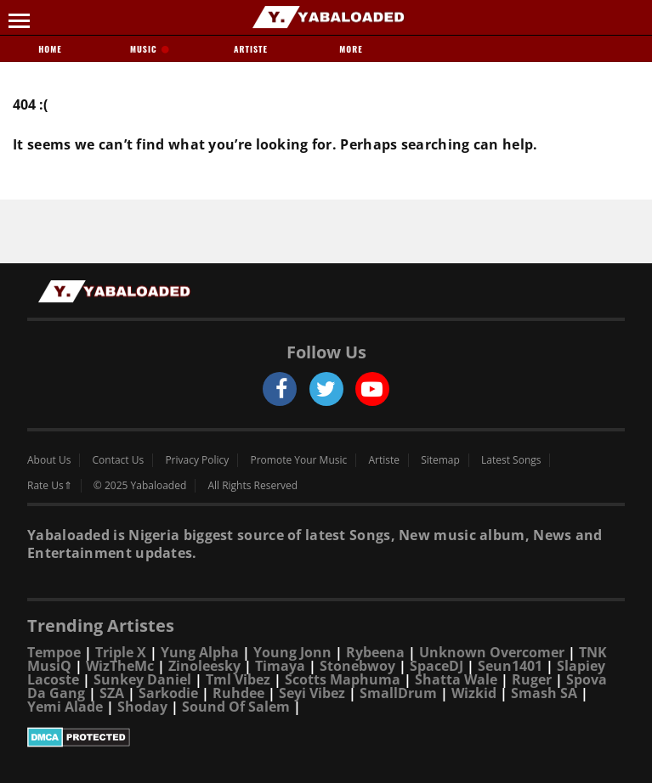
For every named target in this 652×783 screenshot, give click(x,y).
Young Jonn (292, 652)
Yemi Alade (65, 706)
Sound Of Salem (236, 706)
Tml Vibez (238, 679)
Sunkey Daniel (142, 679)
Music (150, 48)
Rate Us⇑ (49, 486)
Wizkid (473, 693)
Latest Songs (511, 460)
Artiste (251, 48)
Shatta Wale (456, 679)
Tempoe (54, 652)
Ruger (532, 679)
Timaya (280, 665)
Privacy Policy (197, 460)
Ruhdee (238, 693)
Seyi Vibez (312, 693)
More (350, 48)
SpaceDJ (436, 665)
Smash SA (544, 693)
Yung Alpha (200, 652)
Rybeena (375, 652)
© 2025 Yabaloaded (140, 486)
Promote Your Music (299, 460)
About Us (49, 460)
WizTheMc (120, 665)
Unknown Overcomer (491, 652)
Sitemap (440, 460)
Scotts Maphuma (342, 679)
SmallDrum (398, 693)
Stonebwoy (357, 665)
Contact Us (119, 460)
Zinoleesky (204, 665)
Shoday (142, 706)
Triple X (120, 652)
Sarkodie (168, 693)
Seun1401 (510, 665)
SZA (111, 693)
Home (49, 48)
